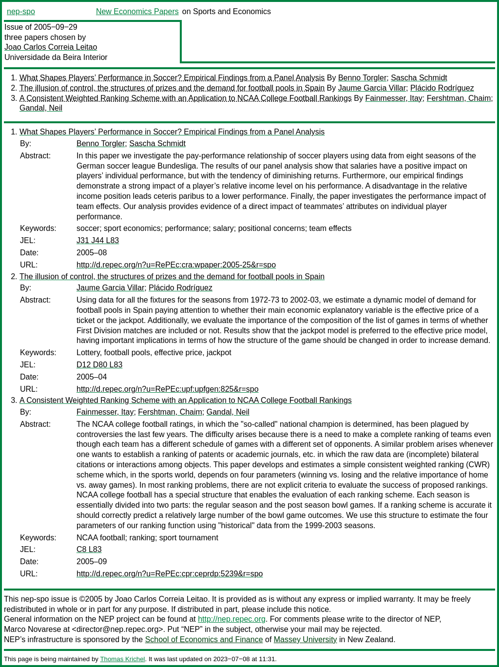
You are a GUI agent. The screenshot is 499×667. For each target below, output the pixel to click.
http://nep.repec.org (232, 619)
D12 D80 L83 (99, 365)
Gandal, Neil (40, 108)
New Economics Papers (137, 11)
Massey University (305, 639)
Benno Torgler (362, 78)
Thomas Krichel (122, 659)
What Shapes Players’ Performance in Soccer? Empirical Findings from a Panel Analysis (172, 78)
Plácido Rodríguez (442, 88)
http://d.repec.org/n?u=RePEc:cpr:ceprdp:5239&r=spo (170, 574)
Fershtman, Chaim (459, 98)
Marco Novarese (32, 629)
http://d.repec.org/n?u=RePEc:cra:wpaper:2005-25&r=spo (176, 265)
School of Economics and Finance (204, 639)
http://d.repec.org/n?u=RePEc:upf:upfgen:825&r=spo (168, 389)
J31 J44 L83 (98, 240)
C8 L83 (89, 549)
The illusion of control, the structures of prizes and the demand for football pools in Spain (172, 88)
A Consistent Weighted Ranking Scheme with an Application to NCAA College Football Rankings (185, 98)
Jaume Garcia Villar (372, 88)
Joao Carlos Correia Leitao (50, 47)
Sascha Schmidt (419, 78)
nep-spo (21, 11)
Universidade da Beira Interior (56, 57)
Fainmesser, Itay (393, 98)
